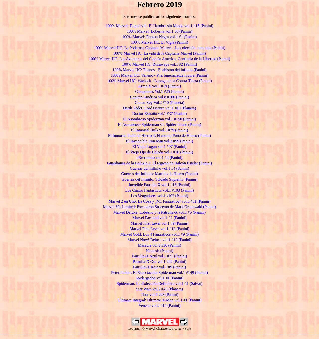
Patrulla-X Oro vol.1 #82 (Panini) (159, 261)
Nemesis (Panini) (159, 251)
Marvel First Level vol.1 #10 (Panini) (159, 229)
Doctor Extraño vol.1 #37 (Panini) (159, 113)
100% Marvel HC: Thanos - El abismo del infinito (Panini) (160, 70)
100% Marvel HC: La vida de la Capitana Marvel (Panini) (159, 53)
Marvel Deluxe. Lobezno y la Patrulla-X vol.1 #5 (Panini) (159, 212)
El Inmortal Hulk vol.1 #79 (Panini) (159, 130)
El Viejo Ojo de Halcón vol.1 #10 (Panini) (159, 152)
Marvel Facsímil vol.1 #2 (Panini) (159, 218)
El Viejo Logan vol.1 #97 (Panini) (159, 146)
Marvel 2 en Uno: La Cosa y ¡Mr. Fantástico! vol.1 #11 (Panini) (160, 201)
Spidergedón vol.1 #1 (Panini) (160, 278)
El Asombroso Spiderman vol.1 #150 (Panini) (159, 119)
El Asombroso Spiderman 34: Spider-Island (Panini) (159, 124)
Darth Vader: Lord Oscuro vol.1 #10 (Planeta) (159, 108)
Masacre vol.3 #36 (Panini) (159, 245)
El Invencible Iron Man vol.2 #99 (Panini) (159, 141)
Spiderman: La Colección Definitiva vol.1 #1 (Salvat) (159, 283)
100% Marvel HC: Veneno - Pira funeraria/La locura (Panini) (159, 75)
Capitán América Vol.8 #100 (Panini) (159, 97)
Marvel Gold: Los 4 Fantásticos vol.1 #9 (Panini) (159, 234)
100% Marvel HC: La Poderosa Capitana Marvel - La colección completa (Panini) (159, 48)
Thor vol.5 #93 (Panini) (159, 294)
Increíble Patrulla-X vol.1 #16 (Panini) (159, 185)
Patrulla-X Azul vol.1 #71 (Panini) (159, 256)
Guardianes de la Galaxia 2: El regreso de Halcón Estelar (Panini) (159, 163)
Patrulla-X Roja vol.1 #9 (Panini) (159, 267)
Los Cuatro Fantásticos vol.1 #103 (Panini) (159, 190)
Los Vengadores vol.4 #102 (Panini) (159, 196)
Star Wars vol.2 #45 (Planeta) (159, 289)
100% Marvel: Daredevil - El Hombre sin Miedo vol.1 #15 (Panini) (159, 26)
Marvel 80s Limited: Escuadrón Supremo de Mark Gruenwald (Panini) (159, 207)
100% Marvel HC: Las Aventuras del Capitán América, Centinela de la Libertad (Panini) (159, 59)
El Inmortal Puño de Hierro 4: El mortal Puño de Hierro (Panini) (159, 135)
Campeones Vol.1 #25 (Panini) (159, 91)
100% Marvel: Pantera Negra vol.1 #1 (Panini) (159, 37)
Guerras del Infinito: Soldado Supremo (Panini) (159, 179)
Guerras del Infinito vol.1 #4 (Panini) (159, 168)
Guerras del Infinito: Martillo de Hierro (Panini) (159, 174)
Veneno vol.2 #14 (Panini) (159, 305)
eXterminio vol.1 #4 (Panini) (160, 157)
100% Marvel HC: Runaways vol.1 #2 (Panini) (159, 64)
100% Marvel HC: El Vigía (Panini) (159, 42)
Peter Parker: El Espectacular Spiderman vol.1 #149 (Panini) (159, 272)
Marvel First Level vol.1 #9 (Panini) (159, 223)
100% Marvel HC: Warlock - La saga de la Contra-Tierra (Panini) (159, 81)
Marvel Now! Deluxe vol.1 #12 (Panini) (160, 240)
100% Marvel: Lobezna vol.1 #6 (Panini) (159, 31)
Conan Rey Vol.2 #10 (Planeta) (159, 102)
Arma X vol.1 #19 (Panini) (159, 86)
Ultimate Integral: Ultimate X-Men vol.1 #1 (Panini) (159, 300)
